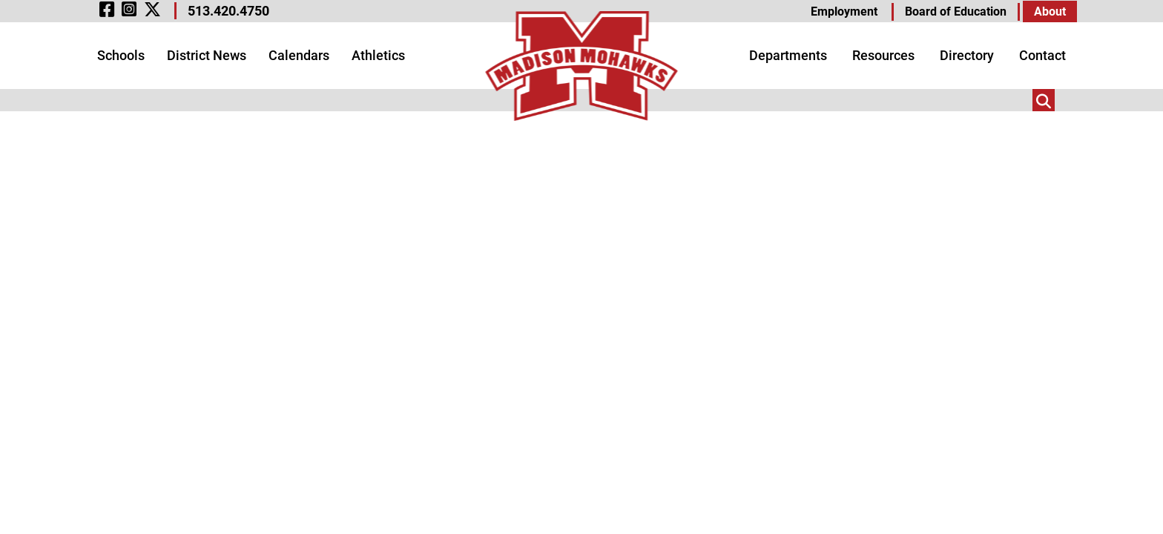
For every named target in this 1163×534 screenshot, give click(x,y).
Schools (121, 55)
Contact (1042, 55)
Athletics (378, 55)
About (1050, 11)
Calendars (298, 55)
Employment (844, 11)
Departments (788, 55)
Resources (883, 55)
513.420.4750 (228, 11)
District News (206, 55)
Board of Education (955, 11)
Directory (967, 55)
